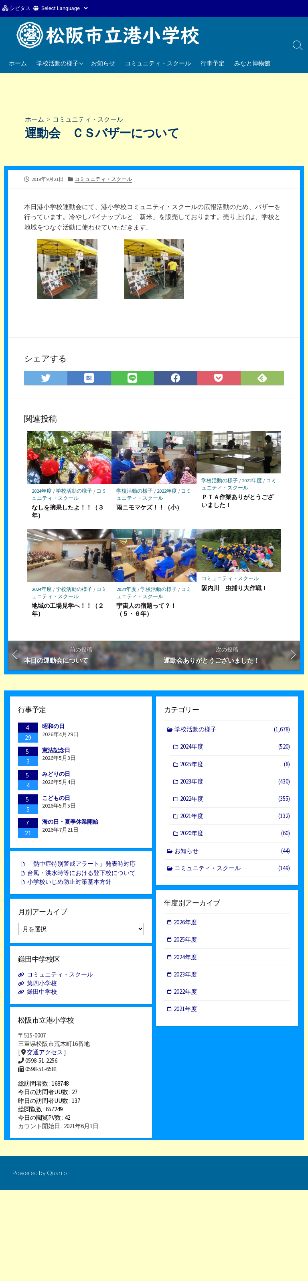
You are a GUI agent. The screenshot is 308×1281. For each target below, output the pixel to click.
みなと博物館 (252, 63)
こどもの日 (56, 798)
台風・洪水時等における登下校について (81, 874)
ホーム (18, 63)
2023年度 (235, 783)
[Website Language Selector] (64, 8)
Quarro (57, 1180)
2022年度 (167, 490)
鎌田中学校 (42, 993)
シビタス (20, 8)
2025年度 (235, 765)
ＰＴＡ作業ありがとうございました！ (237, 501)
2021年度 (235, 817)
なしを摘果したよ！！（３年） (68, 511)
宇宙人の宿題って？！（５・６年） (146, 609)
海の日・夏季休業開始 (70, 822)
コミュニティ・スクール (158, 63)
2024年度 (42, 490)
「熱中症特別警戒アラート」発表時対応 (81, 865)
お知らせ (103, 63)
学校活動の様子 (57, 63)
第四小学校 (42, 985)
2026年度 (185, 924)
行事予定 (213, 63)
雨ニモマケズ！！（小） (149, 507)
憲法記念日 (56, 751)
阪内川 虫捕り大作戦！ (234, 588)
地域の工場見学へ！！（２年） (68, 609)
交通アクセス (45, 1055)
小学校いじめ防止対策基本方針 (69, 883)
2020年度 (235, 835)
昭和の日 (53, 727)
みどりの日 (56, 774)
